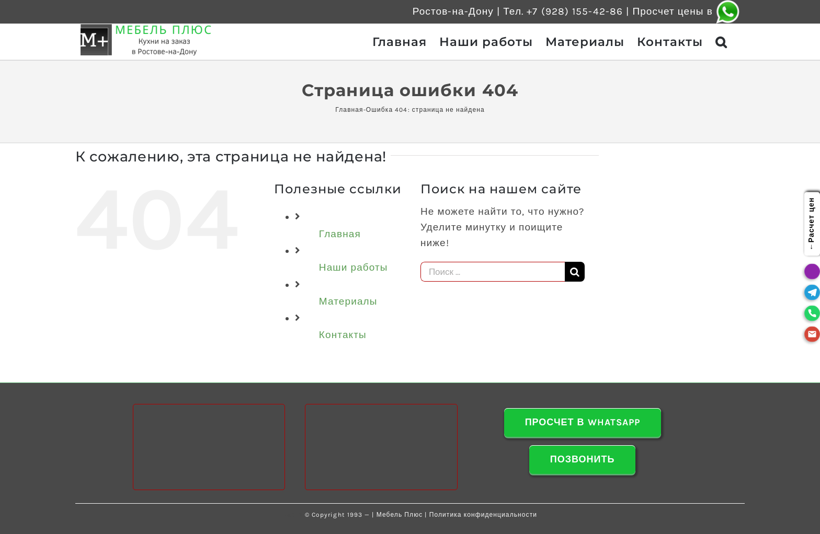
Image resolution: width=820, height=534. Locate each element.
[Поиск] (575, 272)
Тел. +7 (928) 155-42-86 (563, 11)
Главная (349, 109)
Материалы (348, 301)
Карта (293, 514)
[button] (721, 42)
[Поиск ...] (492, 272)
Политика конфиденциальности (483, 514)
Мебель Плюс (400, 514)
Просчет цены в (685, 11)
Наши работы (353, 267)
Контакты (343, 335)
